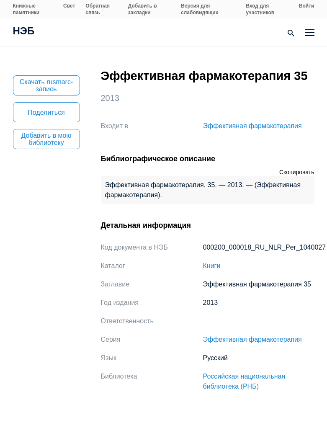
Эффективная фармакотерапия (252, 125)
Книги (212, 265)
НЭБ (24, 31)
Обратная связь (97, 9)
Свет (69, 6)
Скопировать (296, 172)
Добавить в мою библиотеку (46, 139)
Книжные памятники (26, 9)
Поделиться (46, 112)
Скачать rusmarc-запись (46, 85)
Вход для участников (260, 9)
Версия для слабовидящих (199, 9)
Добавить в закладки (142, 9)
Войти (306, 6)
